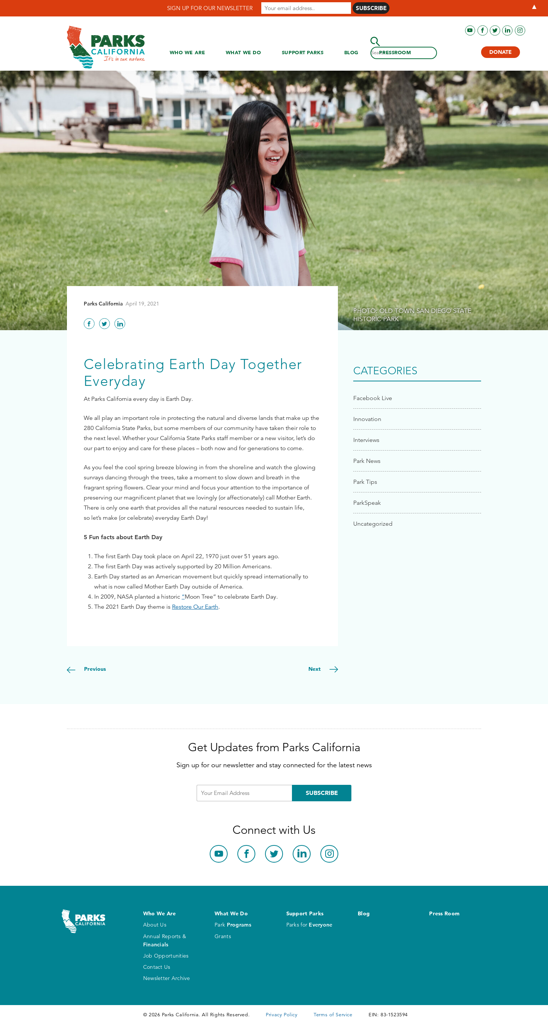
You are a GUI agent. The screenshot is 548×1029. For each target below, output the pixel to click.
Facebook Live (372, 398)
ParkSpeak (367, 502)
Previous (94, 669)
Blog (351, 52)
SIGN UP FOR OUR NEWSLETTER (210, 8)
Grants (223, 936)
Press (395, 52)
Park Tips (365, 481)
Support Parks (302, 52)
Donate (500, 52)
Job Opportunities (166, 955)
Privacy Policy (281, 1015)
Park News (367, 460)
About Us (154, 924)
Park (233, 924)
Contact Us (156, 967)
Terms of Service (333, 1015)
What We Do (243, 52)
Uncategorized (372, 523)
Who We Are (187, 52)
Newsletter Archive (166, 978)
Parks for (309, 924)
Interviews (366, 439)
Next (315, 669)
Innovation (367, 419)
